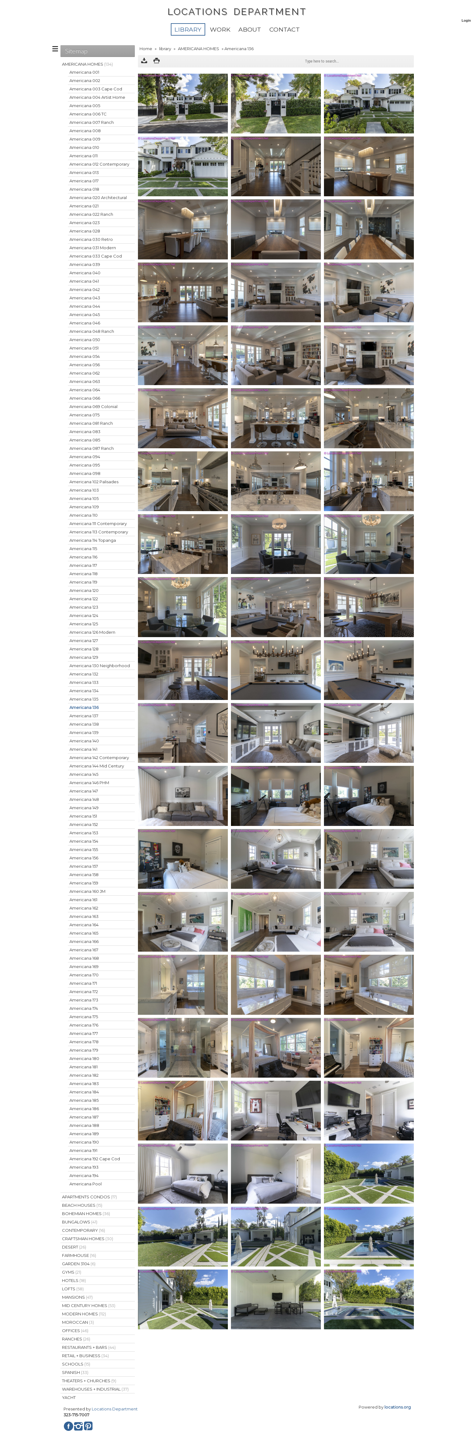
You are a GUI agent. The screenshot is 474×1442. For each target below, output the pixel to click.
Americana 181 (83, 1066)
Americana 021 (84, 205)
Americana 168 (84, 958)
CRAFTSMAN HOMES (87, 1238)
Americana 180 (84, 1058)
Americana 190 (84, 1142)
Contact (284, 29)
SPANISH (75, 1372)
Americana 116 (83, 556)
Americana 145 (83, 774)
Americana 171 (83, 983)
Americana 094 (84, 456)
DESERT (74, 1246)
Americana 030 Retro (91, 239)
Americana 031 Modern (92, 247)
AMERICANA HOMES (198, 48)
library (188, 29)
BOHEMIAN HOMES (86, 1213)
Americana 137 (83, 715)
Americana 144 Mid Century (96, 765)
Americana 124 (83, 615)
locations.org (397, 1407)
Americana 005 (84, 105)
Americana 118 (83, 573)
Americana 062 (84, 373)
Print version (156, 61)
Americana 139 (84, 732)
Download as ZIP (144, 61)
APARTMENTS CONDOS (89, 1196)
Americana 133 (84, 682)
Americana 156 (83, 857)
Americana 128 (84, 648)
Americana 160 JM (87, 891)
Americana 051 (84, 347)
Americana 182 (84, 1075)
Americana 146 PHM (89, 782)
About (249, 29)
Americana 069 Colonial (93, 406)
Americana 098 (84, 473)
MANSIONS (77, 1297)
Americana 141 (83, 749)
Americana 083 (84, 431)
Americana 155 (83, 849)
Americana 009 (84, 139)
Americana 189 (84, 1133)
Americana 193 (84, 1167)
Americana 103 (84, 490)
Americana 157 (83, 866)
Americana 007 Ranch (91, 122)
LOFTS (73, 1288)
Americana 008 (85, 130)
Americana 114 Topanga (92, 540)
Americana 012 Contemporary (99, 164)
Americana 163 (84, 916)
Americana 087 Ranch (91, 448)
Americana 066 (84, 398)
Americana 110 (83, 515)
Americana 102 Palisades (93, 481)
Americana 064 (84, 389)
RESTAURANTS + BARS (89, 1347)
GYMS (71, 1272)
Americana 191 (83, 1150)
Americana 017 (84, 180)
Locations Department (115, 1408)
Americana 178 (84, 1041)
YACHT (69, 1397)
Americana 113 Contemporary (98, 531)
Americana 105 (84, 498)
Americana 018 (84, 189)
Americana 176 (83, 1025)
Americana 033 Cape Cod (95, 256)
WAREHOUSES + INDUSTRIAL (95, 1389)
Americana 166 (84, 941)
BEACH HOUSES (82, 1205)
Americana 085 (84, 439)
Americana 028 (84, 230)
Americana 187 (84, 1116)
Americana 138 (84, 724)
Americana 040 (84, 272)
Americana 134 (84, 690)
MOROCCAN (78, 1322)
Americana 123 (83, 607)
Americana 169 (84, 966)
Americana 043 (84, 297)
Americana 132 (83, 673)
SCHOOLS (76, 1364)
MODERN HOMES (84, 1313)
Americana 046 (84, 322)
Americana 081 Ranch (91, 423)
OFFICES (75, 1330)
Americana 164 (84, 924)
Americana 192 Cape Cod (94, 1158)
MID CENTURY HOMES (88, 1305)
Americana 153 (83, 832)
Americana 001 (84, 72)
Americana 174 (83, 1008)
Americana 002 (84, 80)
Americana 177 (83, 1033)
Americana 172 (83, 991)
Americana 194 (84, 1175)
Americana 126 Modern (92, 632)
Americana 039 (84, 264)
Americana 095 (84, 465)
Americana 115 (83, 548)
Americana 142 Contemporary (99, 757)
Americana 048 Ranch (91, 331)
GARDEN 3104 (78, 1263)
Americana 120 (84, 590)
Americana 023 (84, 222)
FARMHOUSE (79, 1255)
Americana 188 (84, 1125)
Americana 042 (84, 289)
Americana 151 (83, 816)
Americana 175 (83, 1016)
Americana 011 (83, 155)
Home (146, 48)
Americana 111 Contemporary (98, 523)
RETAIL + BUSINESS (85, 1355)
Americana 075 (84, 414)
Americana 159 (83, 882)
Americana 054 (84, 356)
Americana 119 (83, 582)
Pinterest (88, 1426)
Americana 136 (84, 707)
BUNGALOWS (79, 1221)
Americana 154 (83, 841)
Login (466, 20)
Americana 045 (84, 314)
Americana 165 (83, 933)
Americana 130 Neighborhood (99, 665)
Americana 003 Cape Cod (95, 88)
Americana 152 (83, 824)
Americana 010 (84, 147)
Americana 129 (83, 657)
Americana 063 (84, 381)
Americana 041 (84, 281)
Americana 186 (84, 1108)
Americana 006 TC (88, 113)
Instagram (78, 1426)
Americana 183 (84, 1083)
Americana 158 (84, 874)
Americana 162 (83, 908)
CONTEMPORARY (83, 1230)
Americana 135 (83, 699)
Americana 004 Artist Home (97, 97)
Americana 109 (84, 506)
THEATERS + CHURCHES (89, 1380)
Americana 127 (83, 640)
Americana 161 (83, 899)
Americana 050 (84, 339)
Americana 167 (83, 949)
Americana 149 (84, 807)
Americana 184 (84, 1091)
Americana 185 (84, 1100)
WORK (220, 29)
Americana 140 (84, 740)
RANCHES (76, 1338)
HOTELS (74, 1280)
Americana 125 (83, 623)
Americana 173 (83, 999)
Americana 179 (83, 1050)
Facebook (68, 1426)
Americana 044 (84, 306)
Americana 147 (83, 790)
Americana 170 (84, 974)
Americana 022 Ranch (91, 214)
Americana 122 (83, 598)
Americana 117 (83, 565)
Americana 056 (84, 364)
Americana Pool (85, 1183)
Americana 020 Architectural (98, 197)
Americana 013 (84, 172)
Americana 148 (84, 799)
